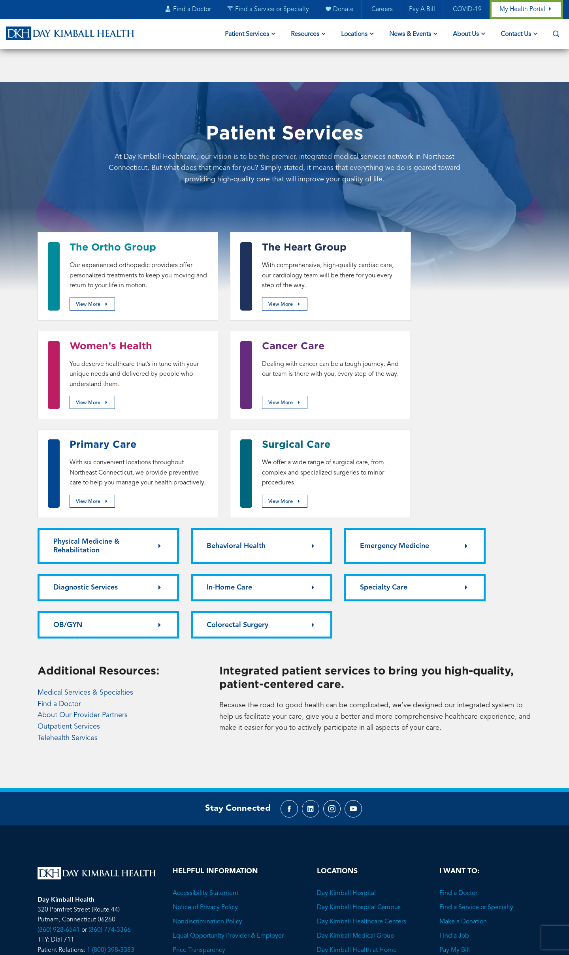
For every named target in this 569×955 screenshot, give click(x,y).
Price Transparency (199, 805)
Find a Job (454, 791)
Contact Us (516, 35)
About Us (466, 35)
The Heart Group (280, 216)
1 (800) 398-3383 (110, 805)
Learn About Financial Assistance (485, 820)
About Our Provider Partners (83, 569)
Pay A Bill (422, 10)
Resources (305, 35)
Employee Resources (202, 862)
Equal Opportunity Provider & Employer (228, 791)
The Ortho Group (113, 216)
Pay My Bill (454, 805)
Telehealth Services (68, 591)
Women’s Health (448, 216)
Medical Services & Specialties (85, 546)
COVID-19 (466, 10)
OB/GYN (320, 478)
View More (95, 285)
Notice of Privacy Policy (205, 763)
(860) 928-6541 (59, 785)
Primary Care (271, 325)
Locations (354, 35)
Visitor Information (198, 834)
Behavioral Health (209, 437)
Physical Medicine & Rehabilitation (86, 437)
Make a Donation (463, 777)
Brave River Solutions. (317, 908)
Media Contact (193, 848)
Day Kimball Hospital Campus (359, 763)
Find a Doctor (59, 557)
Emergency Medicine (340, 437)
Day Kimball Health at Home (357, 805)
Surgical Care (441, 325)
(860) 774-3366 (110, 785)
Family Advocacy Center (351, 820)
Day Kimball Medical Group (355, 791)
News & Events (410, 35)
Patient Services (247, 35)
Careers (380, 10)
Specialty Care (203, 478)
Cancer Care (101, 325)
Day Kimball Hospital (346, 749)
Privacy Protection (197, 820)
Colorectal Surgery (463, 478)
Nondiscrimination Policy (207, 777)
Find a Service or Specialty (476, 763)
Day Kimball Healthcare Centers (361, 777)
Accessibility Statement (205, 749)
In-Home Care (76, 478)
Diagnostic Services (465, 437)
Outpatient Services (69, 580)
